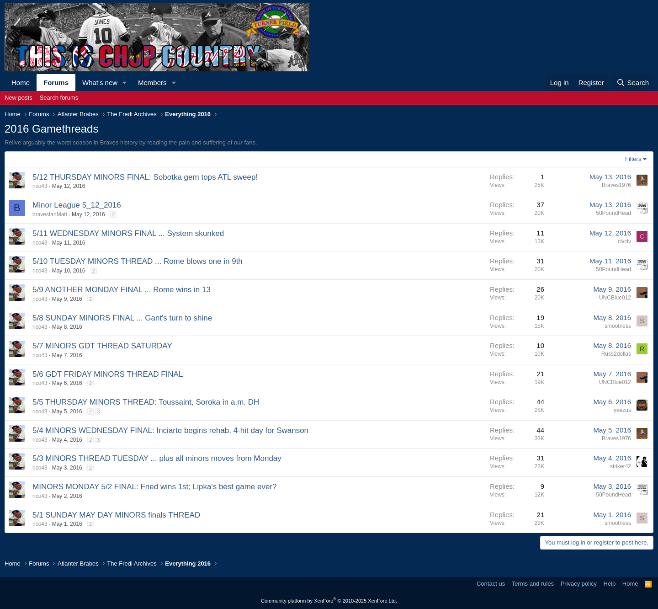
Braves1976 (616, 185)
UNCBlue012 (615, 297)
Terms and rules (533, 583)
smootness (618, 326)
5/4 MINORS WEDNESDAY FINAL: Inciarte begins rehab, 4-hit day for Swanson (170, 430)
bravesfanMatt (49, 214)
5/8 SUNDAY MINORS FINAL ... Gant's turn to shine (122, 318)
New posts (18, 97)
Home (20, 82)
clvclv (624, 241)
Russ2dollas (616, 354)
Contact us (491, 583)
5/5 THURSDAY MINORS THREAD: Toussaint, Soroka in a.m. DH (145, 402)
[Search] (632, 82)
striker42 (620, 466)
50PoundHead (613, 213)
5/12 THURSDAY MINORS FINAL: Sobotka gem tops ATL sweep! (145, 177)
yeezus (622, 410)
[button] (124, 82)
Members (152, 82)
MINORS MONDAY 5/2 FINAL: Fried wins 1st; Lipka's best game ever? (154, 486)
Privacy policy (579, 583)
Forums (56, 82)
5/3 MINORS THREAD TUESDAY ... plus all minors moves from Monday (156, 458)
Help (610, 583)
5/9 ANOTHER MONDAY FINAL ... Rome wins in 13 (121, 289)
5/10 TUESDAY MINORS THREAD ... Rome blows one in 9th (137, 261)
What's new (99, 82)
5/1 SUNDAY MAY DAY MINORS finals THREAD (116, 515)
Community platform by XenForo (329, 601)
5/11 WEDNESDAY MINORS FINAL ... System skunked (128, 233)
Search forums (59, 97)
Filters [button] (633, 158)
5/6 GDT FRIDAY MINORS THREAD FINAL (107, 374)
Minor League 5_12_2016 (76, 205)
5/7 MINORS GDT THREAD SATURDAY (102, 346)
